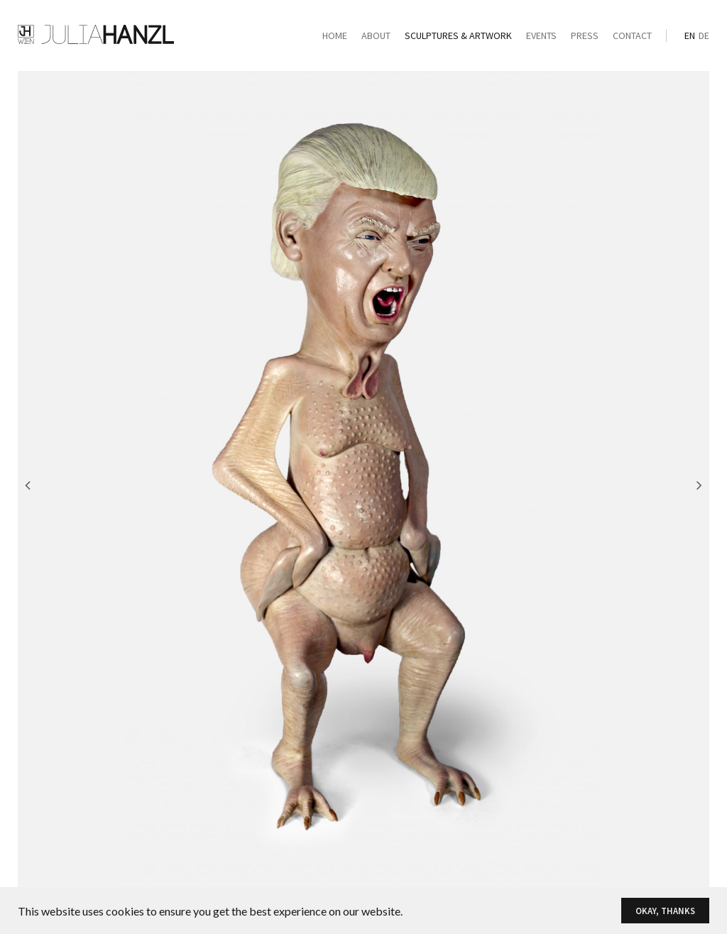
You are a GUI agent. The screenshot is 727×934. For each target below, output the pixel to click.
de (704, 35)
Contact (632, 35)
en (689, 35)
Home (334, 35)
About (375, 35)
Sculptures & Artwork (458, 35)
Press (584, 35)
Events (541, 35)
